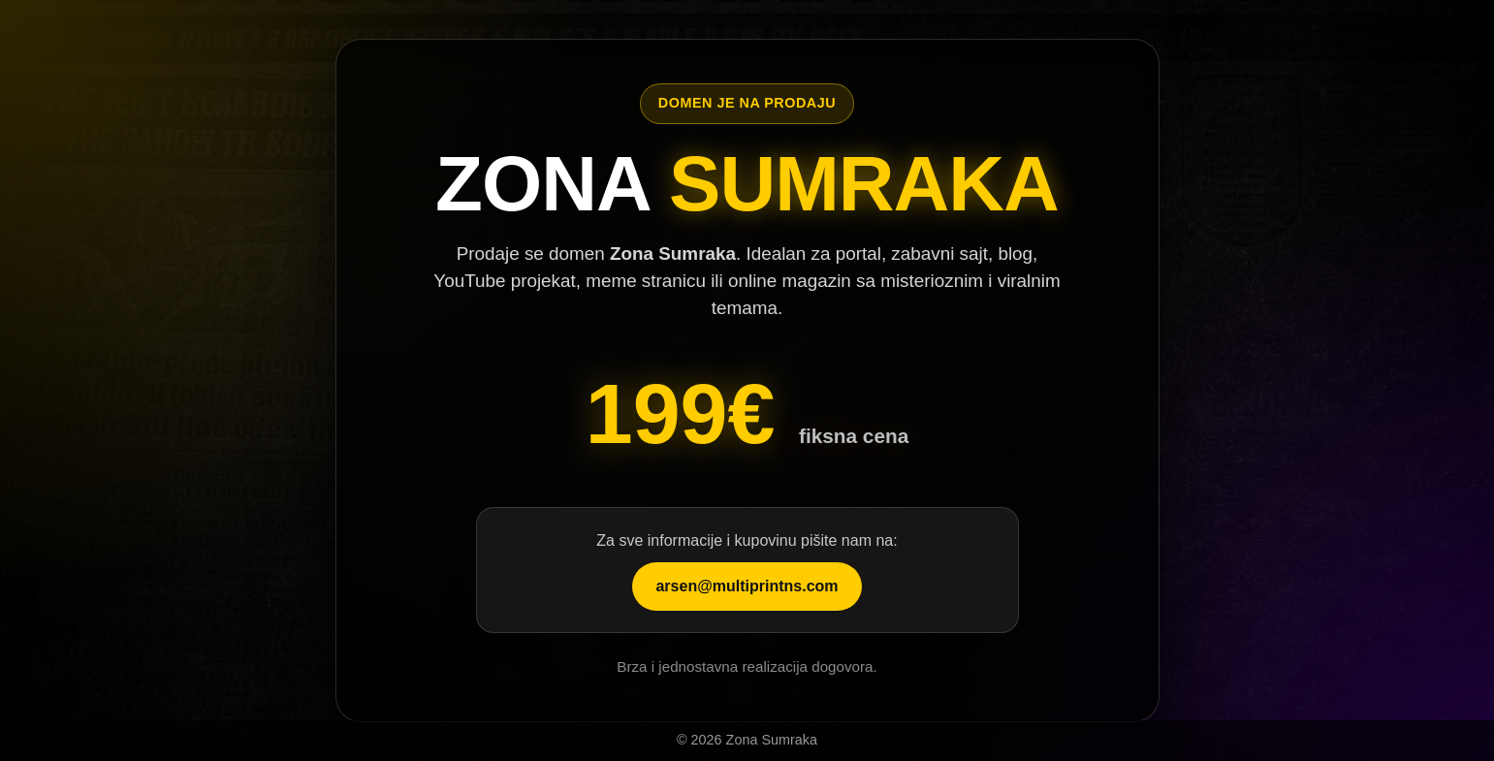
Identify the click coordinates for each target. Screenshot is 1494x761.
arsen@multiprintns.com (746, 586)
